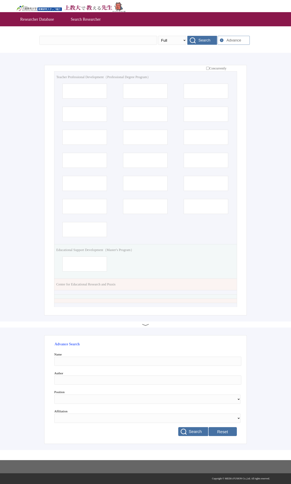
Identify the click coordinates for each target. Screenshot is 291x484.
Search (204, 40)
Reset (222, 432)
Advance (234, 40)
